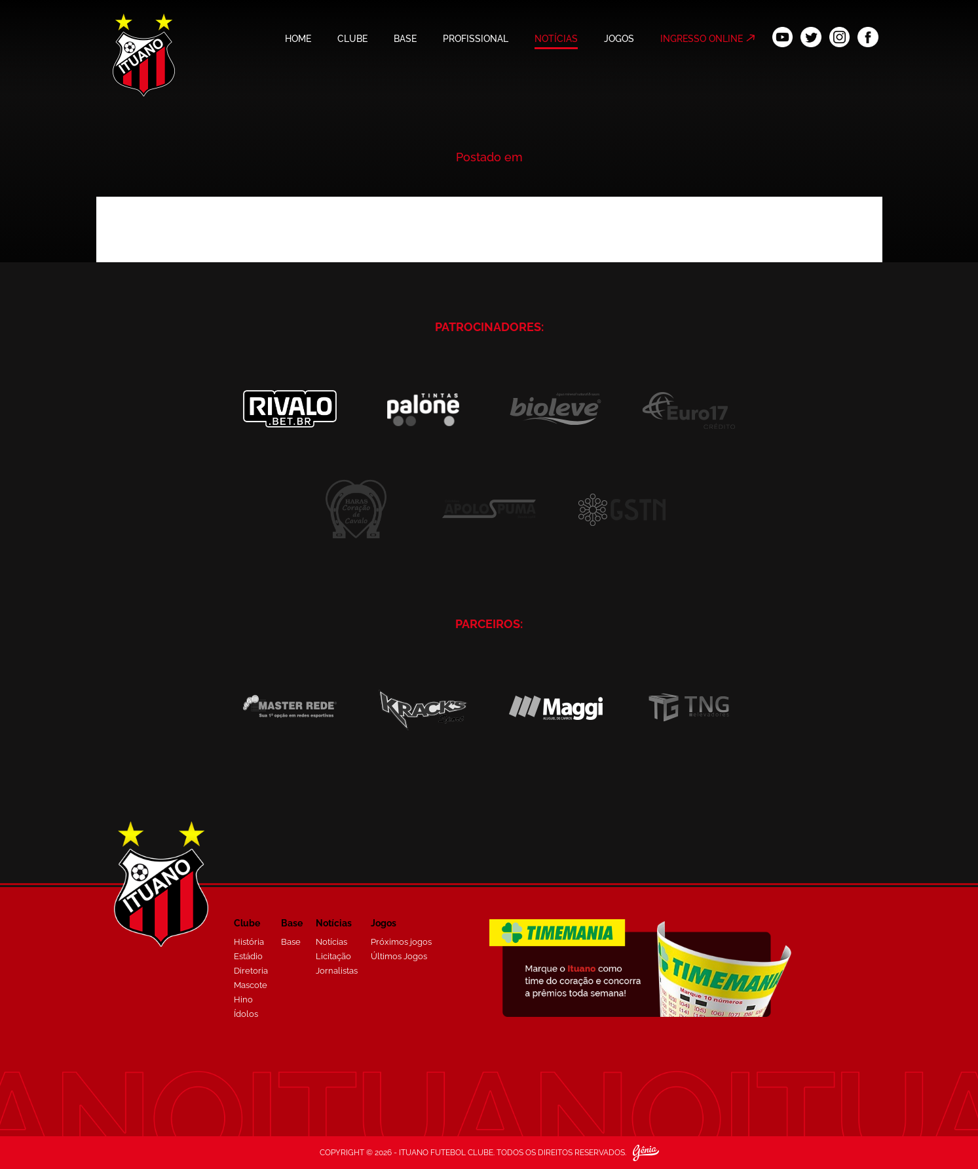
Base (291, 942)
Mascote (250, 985)
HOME (298, 38)
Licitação (333, 956)
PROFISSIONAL (475, 38)
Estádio (248, 956)
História (249, 942)
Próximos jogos (401, 942)
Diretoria (251, 971)
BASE (405, 38)
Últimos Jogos (399, 956)
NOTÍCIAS (556, 38)
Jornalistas (337, 971)
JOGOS (619, 38)
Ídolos (246, 1014)
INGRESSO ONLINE (701, 38)
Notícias (331, 942)
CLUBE (352, 38)
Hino (243, 999)
